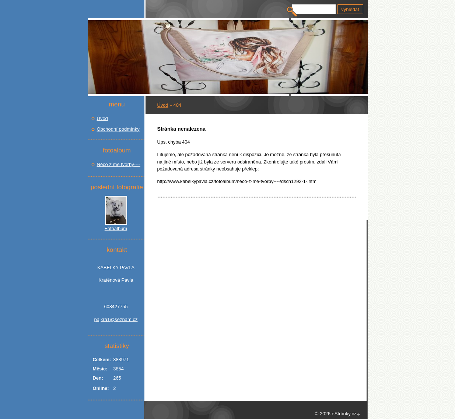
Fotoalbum (116, 228)
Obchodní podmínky (118, 129)
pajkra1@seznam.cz (116, 319)
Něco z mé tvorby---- (118, 164)
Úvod (162, 105)
